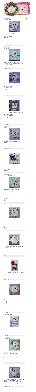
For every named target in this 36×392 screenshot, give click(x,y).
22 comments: (9, 362)
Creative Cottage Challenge (6, 116)
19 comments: (9, 279)
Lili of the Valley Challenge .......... (8, 127)
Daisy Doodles (5, 37)
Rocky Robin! (6, 98)
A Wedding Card (6, 233)
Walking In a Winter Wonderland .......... (9, 175)
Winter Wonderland (14, 272)
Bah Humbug (5, 196)
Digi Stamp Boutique (17, 63)
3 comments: (9, 95)
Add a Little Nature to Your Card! (8, 19)
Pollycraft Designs (9, 45)
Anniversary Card (6, 45)
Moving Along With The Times (6, 193)
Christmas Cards (6, 335)
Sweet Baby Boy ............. (7, 48)
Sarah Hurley (5, 169)
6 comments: (9, 386)
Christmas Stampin (5, 87)
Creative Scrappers (5, 168)
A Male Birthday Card (7, 338)
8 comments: (9, 68)
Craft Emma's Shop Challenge (6, 65)
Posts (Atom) (7, 389)
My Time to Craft (5, 299)
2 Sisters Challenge (5, 356)
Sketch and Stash (5, 117)
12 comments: (9, 255)
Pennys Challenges (5, 355)
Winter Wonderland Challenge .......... (9, 314)
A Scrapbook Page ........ (7, 151)
